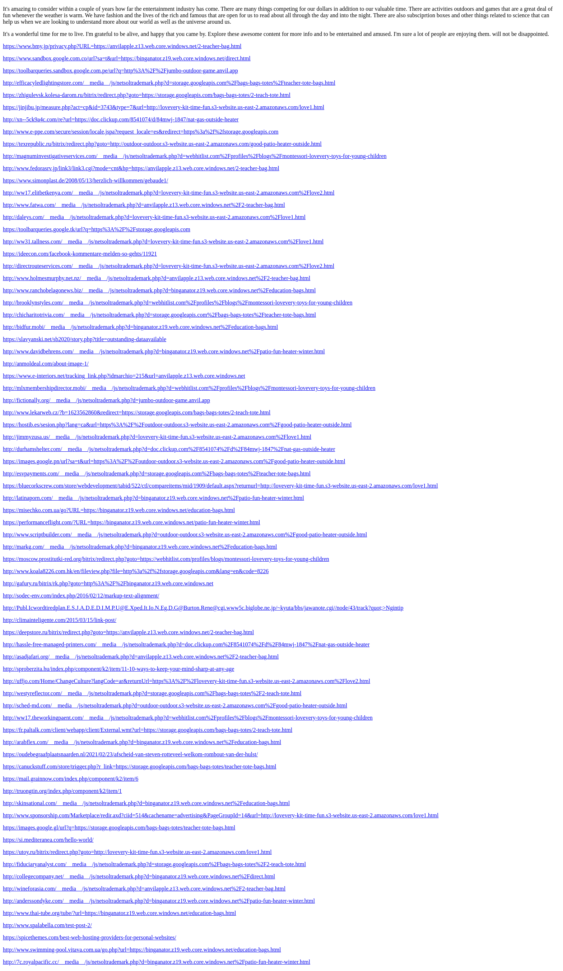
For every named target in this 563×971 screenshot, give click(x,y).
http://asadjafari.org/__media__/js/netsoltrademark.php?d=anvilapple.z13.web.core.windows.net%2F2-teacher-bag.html (141, 657)
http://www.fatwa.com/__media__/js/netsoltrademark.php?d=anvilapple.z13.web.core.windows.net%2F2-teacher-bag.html (144, 205)
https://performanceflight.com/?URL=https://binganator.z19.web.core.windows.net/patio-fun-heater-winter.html (131, 522)
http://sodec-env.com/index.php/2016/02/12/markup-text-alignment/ (81, 596)
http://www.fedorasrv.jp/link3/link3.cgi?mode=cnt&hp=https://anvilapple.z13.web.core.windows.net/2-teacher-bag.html (141, 168)
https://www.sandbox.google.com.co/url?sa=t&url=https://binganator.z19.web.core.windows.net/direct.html (127, 58)
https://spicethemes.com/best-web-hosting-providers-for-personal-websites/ (89, 937)
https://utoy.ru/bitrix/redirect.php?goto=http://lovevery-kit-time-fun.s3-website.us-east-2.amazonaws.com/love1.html (137, 852)
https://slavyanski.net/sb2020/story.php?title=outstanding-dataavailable (84, 339)
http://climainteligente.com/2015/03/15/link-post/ (59, 620)
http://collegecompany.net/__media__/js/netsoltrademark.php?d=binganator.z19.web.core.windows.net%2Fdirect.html (139, 876)
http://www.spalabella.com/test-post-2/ (47, 925)
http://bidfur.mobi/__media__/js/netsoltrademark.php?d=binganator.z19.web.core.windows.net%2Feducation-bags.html (140, 327)
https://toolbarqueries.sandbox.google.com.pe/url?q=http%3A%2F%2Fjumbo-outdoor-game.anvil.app (120, 71)
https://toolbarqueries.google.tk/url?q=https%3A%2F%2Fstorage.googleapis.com (96, 229)
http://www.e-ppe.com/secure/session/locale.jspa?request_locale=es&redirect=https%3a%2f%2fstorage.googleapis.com (140, 132)
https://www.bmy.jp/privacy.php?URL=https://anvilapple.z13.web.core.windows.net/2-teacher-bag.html (122, 46)
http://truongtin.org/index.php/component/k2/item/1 (62, 791)
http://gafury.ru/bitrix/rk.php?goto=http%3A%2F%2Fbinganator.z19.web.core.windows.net (108, 583)
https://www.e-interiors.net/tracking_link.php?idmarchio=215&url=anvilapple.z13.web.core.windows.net (124, 376)
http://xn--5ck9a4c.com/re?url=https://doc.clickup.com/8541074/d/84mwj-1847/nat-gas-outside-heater (120, 119)
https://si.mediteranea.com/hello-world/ (48, 840)
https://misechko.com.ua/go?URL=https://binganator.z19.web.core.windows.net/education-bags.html (119, 510)
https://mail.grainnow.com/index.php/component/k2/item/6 (70, 779)
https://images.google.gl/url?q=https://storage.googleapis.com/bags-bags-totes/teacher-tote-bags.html (119, 827)
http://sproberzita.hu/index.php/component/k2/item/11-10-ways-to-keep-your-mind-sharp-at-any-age (118, 669)
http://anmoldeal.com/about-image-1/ (46, 364)
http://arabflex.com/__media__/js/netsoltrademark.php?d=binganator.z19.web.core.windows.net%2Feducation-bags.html (142, 742)
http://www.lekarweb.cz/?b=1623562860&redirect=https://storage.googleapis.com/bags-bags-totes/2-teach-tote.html (136, 412)
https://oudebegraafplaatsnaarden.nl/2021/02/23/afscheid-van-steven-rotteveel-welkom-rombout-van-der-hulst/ (130, 754)
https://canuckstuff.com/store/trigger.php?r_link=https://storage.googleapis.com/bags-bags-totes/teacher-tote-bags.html (139, 766)
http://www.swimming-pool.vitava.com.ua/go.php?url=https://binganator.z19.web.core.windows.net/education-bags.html (142, 950)
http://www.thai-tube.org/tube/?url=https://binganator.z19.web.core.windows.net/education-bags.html (119, 913)
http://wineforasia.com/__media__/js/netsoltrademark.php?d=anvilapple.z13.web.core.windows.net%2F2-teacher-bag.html (144, 889)
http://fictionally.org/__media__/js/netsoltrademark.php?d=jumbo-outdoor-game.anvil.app (106, 400)
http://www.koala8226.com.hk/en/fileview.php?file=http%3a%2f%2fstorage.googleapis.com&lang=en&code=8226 (136, 571)
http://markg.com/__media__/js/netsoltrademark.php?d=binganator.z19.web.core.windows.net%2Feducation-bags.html (140, 547)
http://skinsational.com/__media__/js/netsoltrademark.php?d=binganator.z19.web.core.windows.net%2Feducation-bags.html (146, 803)
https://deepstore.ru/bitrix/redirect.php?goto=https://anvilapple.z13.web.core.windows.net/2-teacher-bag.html (128, 632)
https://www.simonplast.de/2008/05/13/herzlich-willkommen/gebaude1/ (85, 180)
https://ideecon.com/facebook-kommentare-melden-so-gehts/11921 (80, 254)
